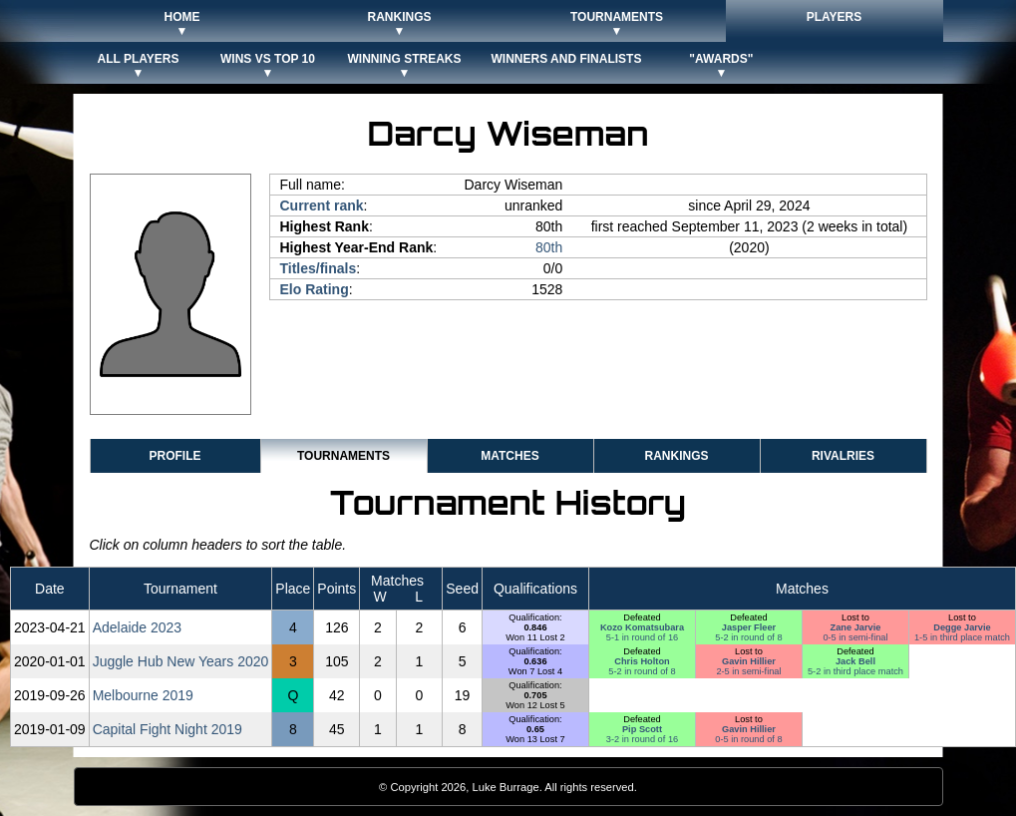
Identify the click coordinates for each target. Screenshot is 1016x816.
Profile (174, 456)
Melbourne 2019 (143, 695)
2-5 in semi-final (748, 671)
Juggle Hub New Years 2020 (181, 661)
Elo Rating (314, 289)
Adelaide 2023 (137, 627)
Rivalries (843, 456)
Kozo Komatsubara (642, 627)
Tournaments (343, 456)
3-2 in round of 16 (642, 739)
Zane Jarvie (856, 627)
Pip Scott (642, 729)
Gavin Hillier (749, 661)
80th (548, 247)
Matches (509, 456)
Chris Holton (641, 661)
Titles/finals (318, 268)
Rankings (676, 456)
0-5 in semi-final (855, 637)
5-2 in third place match (855, 671)
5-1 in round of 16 (642, 637)
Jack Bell (855, 661)
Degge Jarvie (962, 627)
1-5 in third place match (962, 637)
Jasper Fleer (749, 627)
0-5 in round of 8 (748, 739)
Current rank (322, 205)
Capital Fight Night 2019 (167, 729)
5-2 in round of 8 (748, 637)
